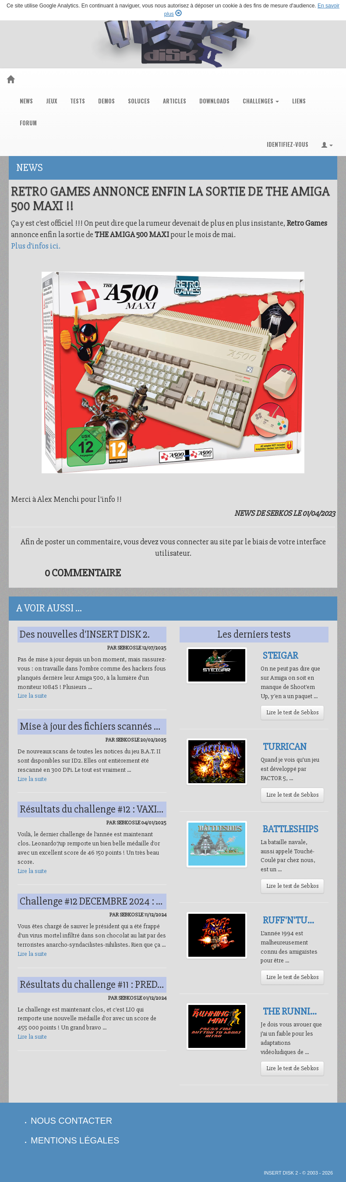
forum (28, 123)
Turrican (285, 747)
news (26, 101)
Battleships (290, 829)
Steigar (280, 655)
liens (299, 101)
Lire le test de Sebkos (292, 712)
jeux (51, 101)
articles (174, 101)
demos (106, 101)
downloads (214, 101)
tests (77, 101)
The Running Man (304, 1011)
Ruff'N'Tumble (297, 920)
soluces (139, 101)
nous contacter (71, 1120)
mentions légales (75, 1140)
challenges (261, 101)
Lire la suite (32, 695)
